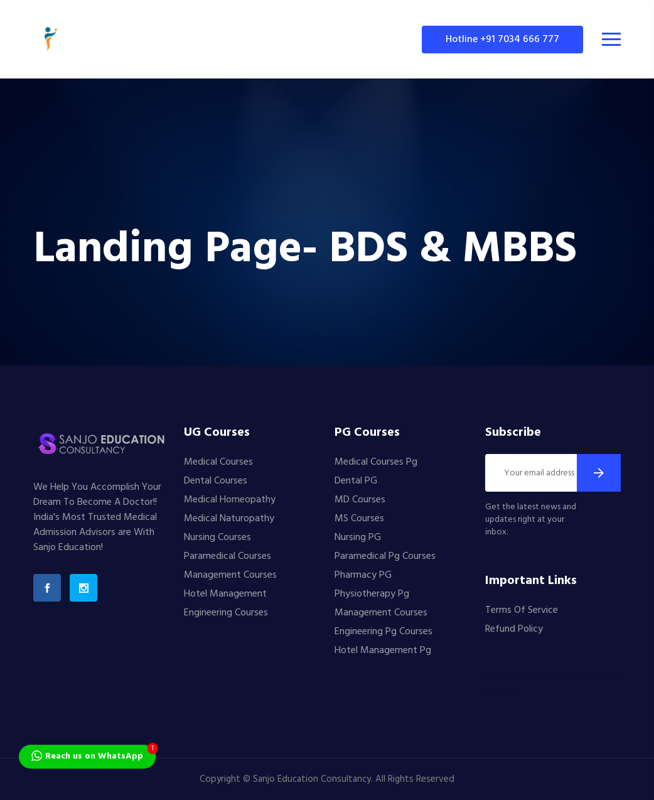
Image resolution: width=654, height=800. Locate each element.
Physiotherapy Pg (372, 594)
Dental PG (356, 481)
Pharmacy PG (363, 575)
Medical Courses (218, 462)
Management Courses (230, 575)
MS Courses (359, 519)
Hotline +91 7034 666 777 (502, 39)
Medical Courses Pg (376, 462)
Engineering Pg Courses (383, 632)
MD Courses (360, 500)
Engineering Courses (226, 613)
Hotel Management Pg (383, 650)
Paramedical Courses (227, 556)
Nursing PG (358, 537)
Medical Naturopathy (229, 519)
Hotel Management (225, 594)
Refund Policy (514, 629)
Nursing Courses (217, 537)
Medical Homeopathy (230, 500)
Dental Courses (215, 481)
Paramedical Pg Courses (385, 556)
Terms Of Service (521, 610)
